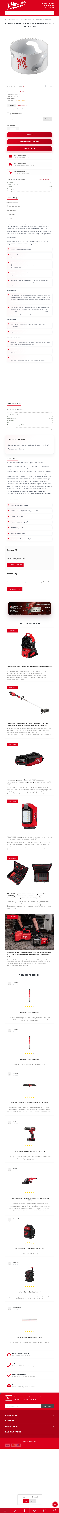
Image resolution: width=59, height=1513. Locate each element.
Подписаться (47, 1406)
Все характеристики (45, 179)
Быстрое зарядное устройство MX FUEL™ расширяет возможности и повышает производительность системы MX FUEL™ (29, 782)
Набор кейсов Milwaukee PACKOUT (29, 1292)
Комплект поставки (14, 206)
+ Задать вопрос (15, 589)
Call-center (16, 1364)
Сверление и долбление (27, 19)
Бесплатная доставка (20, 1385)
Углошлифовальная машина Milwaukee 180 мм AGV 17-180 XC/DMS (29, 1199)
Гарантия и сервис (20, 171)
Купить (47, 119)
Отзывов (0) (11, 214)
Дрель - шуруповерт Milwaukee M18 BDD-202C (29, 1151)
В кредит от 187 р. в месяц (29, 142)
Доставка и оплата (20, 155)
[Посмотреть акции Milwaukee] (29, 608)
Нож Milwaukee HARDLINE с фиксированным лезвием (29, 1102)
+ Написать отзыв (15, 565)
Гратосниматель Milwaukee (29, 1012)
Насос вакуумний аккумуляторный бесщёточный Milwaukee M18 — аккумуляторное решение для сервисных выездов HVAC (29, 954)
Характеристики (12, 202)
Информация (11, 210)
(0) (23, 86)
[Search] (52, 13)
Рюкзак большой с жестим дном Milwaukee (29, 1248)
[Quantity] (13, 128)
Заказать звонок (49, 7)
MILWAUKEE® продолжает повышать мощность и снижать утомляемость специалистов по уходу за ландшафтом (28, 724)
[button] (48, 3)
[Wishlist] (45, 86)
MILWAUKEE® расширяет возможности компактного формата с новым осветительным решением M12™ (29, 838)
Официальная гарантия (21, 1353)
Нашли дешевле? (23, 105)
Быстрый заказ (29, 149)
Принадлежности (13, 19)
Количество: (11, 126)
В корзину (29, 135)
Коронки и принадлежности (44, 19)
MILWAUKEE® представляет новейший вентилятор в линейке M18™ (29, 667)
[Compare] (51, 86)
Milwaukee (20, 92)
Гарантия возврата (19, 1374)
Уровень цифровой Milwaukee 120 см (29, 1337)
